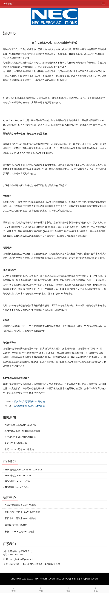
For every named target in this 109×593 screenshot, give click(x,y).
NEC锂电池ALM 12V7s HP (18, 475)
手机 (40, 588)
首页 (13, 588)
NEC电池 (94, 579)
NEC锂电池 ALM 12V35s (17, 481)
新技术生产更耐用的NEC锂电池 (29, 401)
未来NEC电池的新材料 (15, 443)
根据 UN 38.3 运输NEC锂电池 (19, 449)
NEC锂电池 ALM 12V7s (17, 487)
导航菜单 (7, 4)
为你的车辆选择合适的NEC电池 (29, 406)
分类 (68, 588)
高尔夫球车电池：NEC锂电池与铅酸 (22, 431)
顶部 (95, 588)
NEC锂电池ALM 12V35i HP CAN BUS (24, 469)
